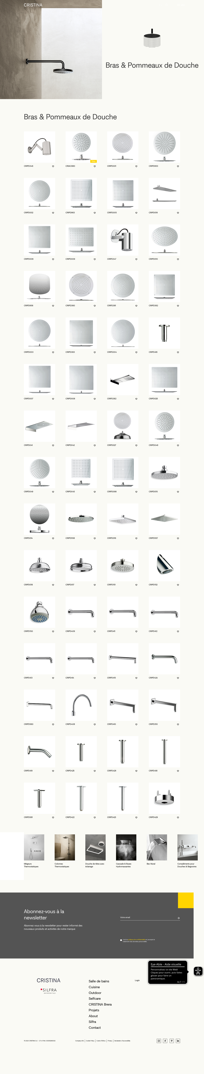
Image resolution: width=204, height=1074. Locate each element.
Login (137, 1005)
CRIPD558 (70, 538)
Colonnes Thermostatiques (87, 891)
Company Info (79, 1065)
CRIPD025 (153, 398)
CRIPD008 (70, 398)
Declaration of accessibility (122, 1065)
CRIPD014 (28, 538)
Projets (94, 1035)
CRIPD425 (70, 770)
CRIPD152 (153, 584)
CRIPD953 (153, 166)
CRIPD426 (111, 770)
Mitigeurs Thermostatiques (35, 891)
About (93, 1041)
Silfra (92, 1046)
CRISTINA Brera (100, 1029)
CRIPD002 (28, 212)
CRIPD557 (153, 538)
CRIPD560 (28, 724)
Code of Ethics (101, 1065)
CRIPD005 (112, 212)
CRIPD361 (111, 305)
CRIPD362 (153, 305)
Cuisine (94, 1012)
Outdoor (95, 1017)
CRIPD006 (28, 259)
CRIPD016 (111, 538)
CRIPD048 (153, 445)
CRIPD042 (70, 445)
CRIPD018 (28, 584)
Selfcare (95, 1023)
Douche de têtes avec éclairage (141, 891)
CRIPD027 (111, 445)
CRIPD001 (111, 166)
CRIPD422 (70, 817)
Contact (95, 1052)
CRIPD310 (153, 724)
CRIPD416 (153, 352)
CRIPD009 (70, 259)
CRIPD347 (111, 259)
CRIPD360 (70, 305)
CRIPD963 (70, 212)
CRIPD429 (153, 817)
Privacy (110, 1065)
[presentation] (140, 954)
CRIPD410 (111, 724)
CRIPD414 (70, 677)
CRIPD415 (111, 677)
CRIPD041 (28, 445)
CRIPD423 (111, 817)
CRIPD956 (28, 305)
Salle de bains (99, 1006)
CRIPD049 (28, 491)
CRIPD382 (111, 398)
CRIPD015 (153, 491)
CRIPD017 (70, 584)
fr (159, 5)
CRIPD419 (28, 770)
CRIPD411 (111, 631)
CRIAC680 (70, 166)
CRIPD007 (28, 398)
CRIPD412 (153, 631)
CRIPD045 (70, 491)
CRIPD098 (112, 491)
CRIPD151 (111, 584)
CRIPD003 (28, 352)
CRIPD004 (112, 352)
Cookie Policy (90, 1065)
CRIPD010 (153, 259)
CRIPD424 (153, 677)
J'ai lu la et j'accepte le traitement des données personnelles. (139, 965)
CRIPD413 (28, 677)
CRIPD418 (153, 770)
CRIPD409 (70, 631)
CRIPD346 (28, 166)
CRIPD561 (28, 817)
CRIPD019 (153, 212)
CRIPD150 (28, 631)
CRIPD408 (70, 724)
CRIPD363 (70, 352)
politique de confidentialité (136, 964)
